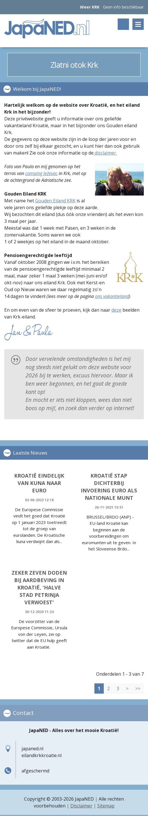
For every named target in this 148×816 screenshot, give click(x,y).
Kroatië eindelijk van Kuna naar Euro (39, 483)
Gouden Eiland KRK (55, 201)
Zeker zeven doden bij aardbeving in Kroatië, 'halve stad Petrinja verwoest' (39, 588)
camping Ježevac (41, 173)
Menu (138, 24)
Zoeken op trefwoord (123, 24)
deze (116, 310)
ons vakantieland (112, 296)
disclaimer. (105, 153)
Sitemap (106, 806)
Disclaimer (81, 806)
